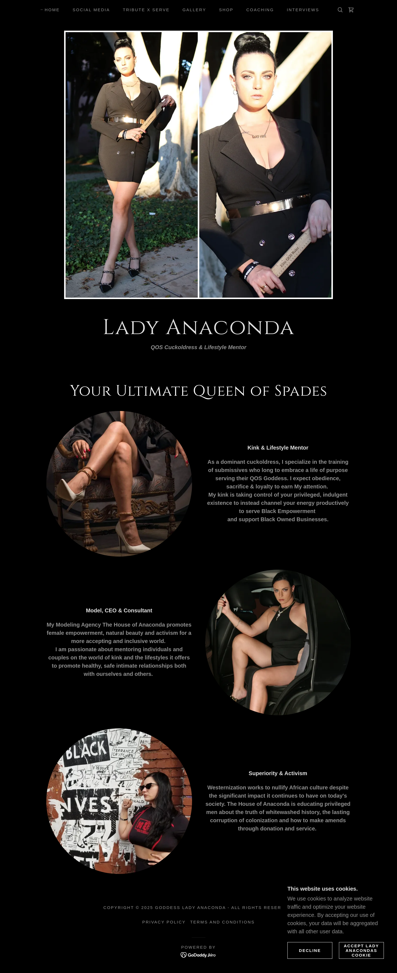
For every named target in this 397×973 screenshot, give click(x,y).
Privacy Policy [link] (164, 922)
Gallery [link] (194, 9)
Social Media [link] (91, 9)
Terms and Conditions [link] (222, 922)
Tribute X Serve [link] (146, 9)
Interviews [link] (303, 9)
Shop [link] (226, 9)
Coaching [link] (260, 9)
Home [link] (52, 9)
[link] (350, 9)
